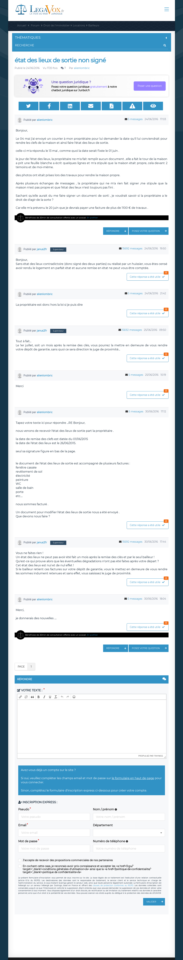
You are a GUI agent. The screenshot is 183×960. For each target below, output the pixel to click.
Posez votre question (150, 231)
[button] (20, 697)
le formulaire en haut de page (133, 778)
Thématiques (91, 37)
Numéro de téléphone (110, 841)
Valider (155, 901)
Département (103, 825)
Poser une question (150, 85)
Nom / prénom (105, 809)
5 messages (135, 119)
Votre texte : (30, 690)
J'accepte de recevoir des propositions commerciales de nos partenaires (68, 860)
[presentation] (20, 697)
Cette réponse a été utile (149, 275)
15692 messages (132, 248)
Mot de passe (27, 841)
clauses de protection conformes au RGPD (113, 885)
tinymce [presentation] (158, 756)
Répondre (117, 231)
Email (22, 825)
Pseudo (23, 809)
